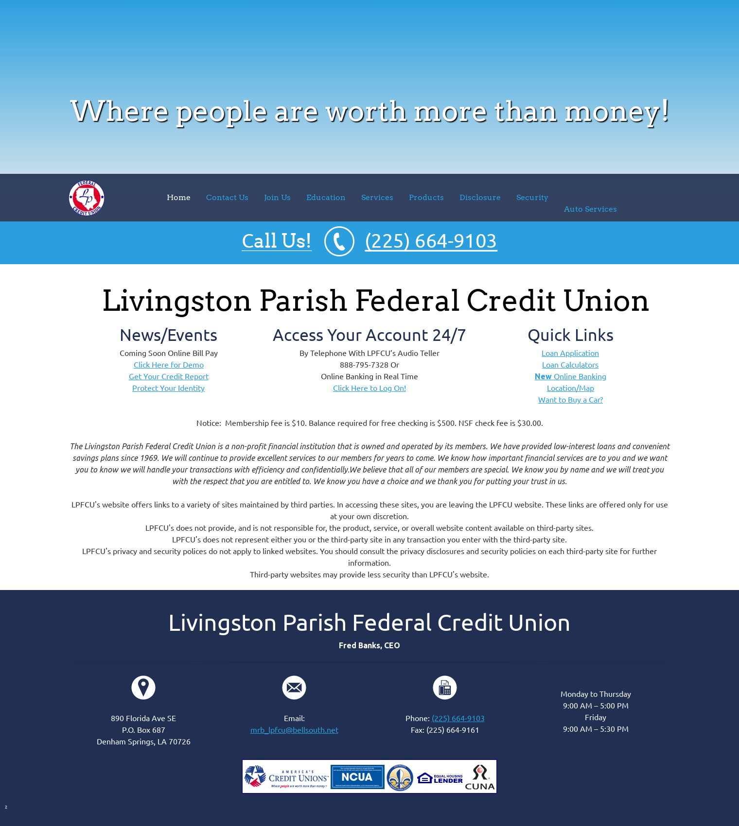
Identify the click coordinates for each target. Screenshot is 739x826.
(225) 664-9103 (458, 718)
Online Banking (570, 376)
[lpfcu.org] (86, 198)
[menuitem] (178, 197)
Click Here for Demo (169, 364)
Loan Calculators (570, 364)
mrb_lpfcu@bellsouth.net (294, 729)
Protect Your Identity (168, 388)
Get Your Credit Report (169, 376)
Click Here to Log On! (369, 388)
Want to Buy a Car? (570, 399)
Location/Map (570, 388)
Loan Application (570, 353)
